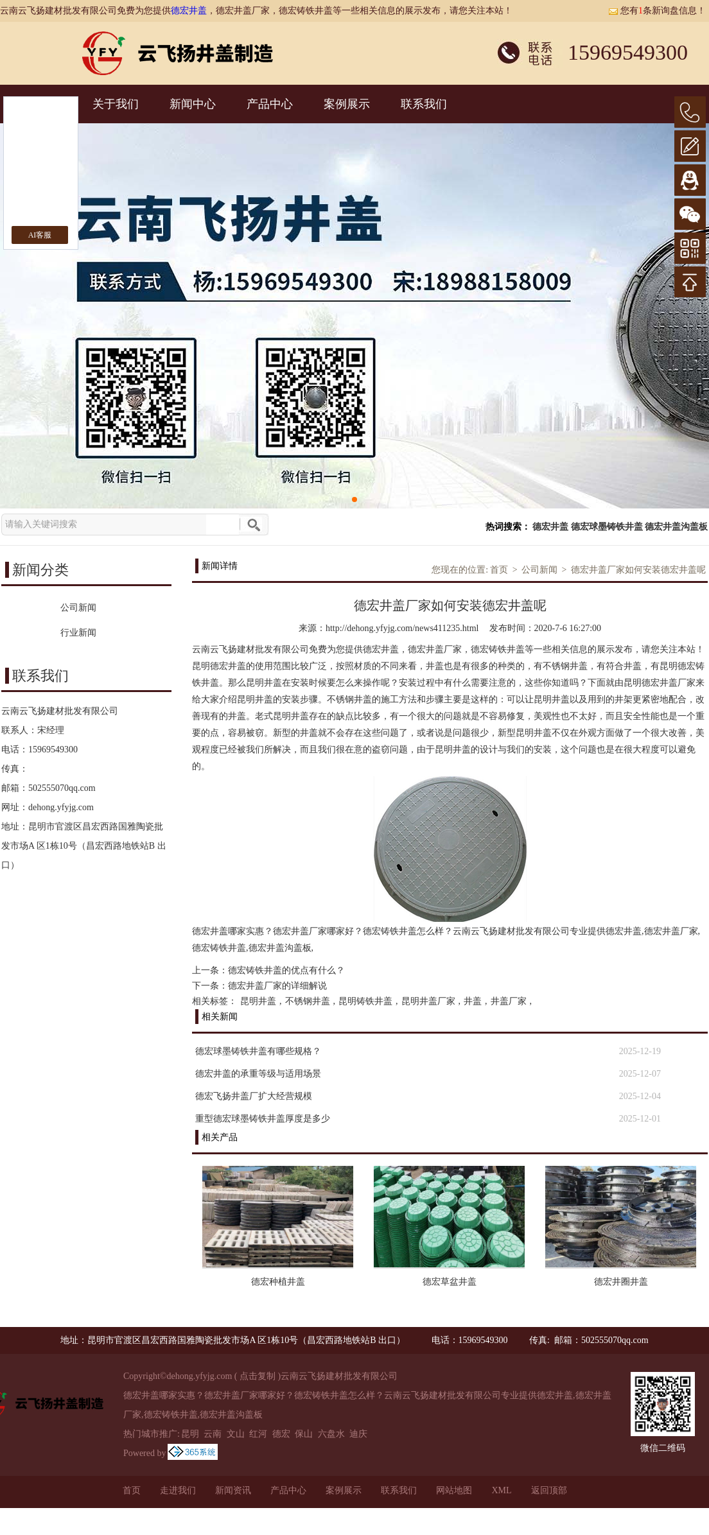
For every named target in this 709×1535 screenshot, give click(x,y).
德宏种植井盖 (278, 1282)
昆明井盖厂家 (428, 1001)
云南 (213, 1434)
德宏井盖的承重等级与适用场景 (258, 1074)
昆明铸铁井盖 (365, 1001)
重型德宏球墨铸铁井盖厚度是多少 (262, 1118)
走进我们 (178, 1490)
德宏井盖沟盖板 (676, 527)
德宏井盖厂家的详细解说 (277, 986)
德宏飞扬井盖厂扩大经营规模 (253, 1096)
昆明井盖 (258, 1001)
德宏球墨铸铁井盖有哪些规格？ (258, 1051)
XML (501, 1490)
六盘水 (331, 1434)
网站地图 (454, 1490)
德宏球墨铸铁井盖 (607, 527)
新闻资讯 (233, 1490)
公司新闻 (539, 570)
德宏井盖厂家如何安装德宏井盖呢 (638, 570)
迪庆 (358, 1434)
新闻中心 (193, 104)
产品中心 (270, 104)
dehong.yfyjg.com (61, 807)
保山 (304, 1434)
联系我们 (424, 104)
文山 (236, 1434)
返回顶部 (549, 1490)
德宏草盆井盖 (450, 1282)
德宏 (281, 1434)
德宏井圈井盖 (621, 1282)
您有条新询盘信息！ (657, 10)
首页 (499, 570)
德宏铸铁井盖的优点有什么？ (286, 970)
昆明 (190, 1434)
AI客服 (40, 234)
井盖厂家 (509, 1001)
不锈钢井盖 (307, 1001)
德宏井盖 (189, 10)
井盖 (473, 1001)
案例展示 (347, 104)
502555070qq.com (62, 788)
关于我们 (115, 104)
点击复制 (258, 1376)
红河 (258, 1434)
